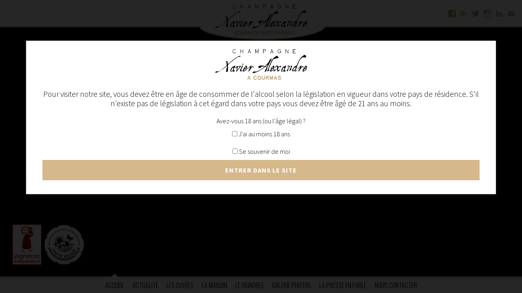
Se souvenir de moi (261, 151)
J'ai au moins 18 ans (261, 134)
